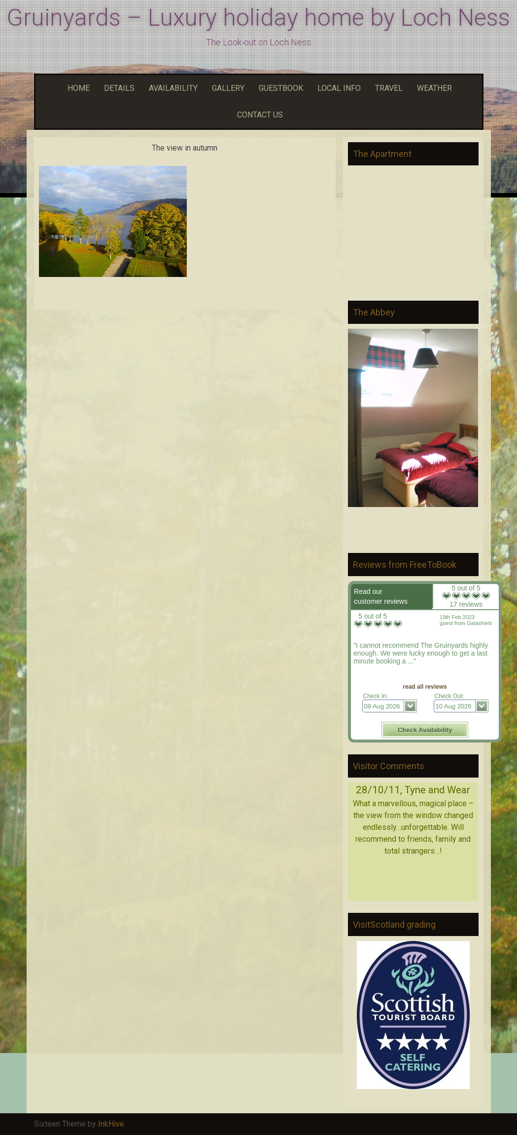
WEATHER (433, 88)
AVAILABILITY (172, 88)
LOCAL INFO (338, 88)
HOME (77, 88)
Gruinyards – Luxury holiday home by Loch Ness (258, 17)
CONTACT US (259, 114)
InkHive (111, 1124)
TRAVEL (388, 88)
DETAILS (118, 88)
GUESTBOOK (279, 88)
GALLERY (226, 88)
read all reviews (425, 686)
